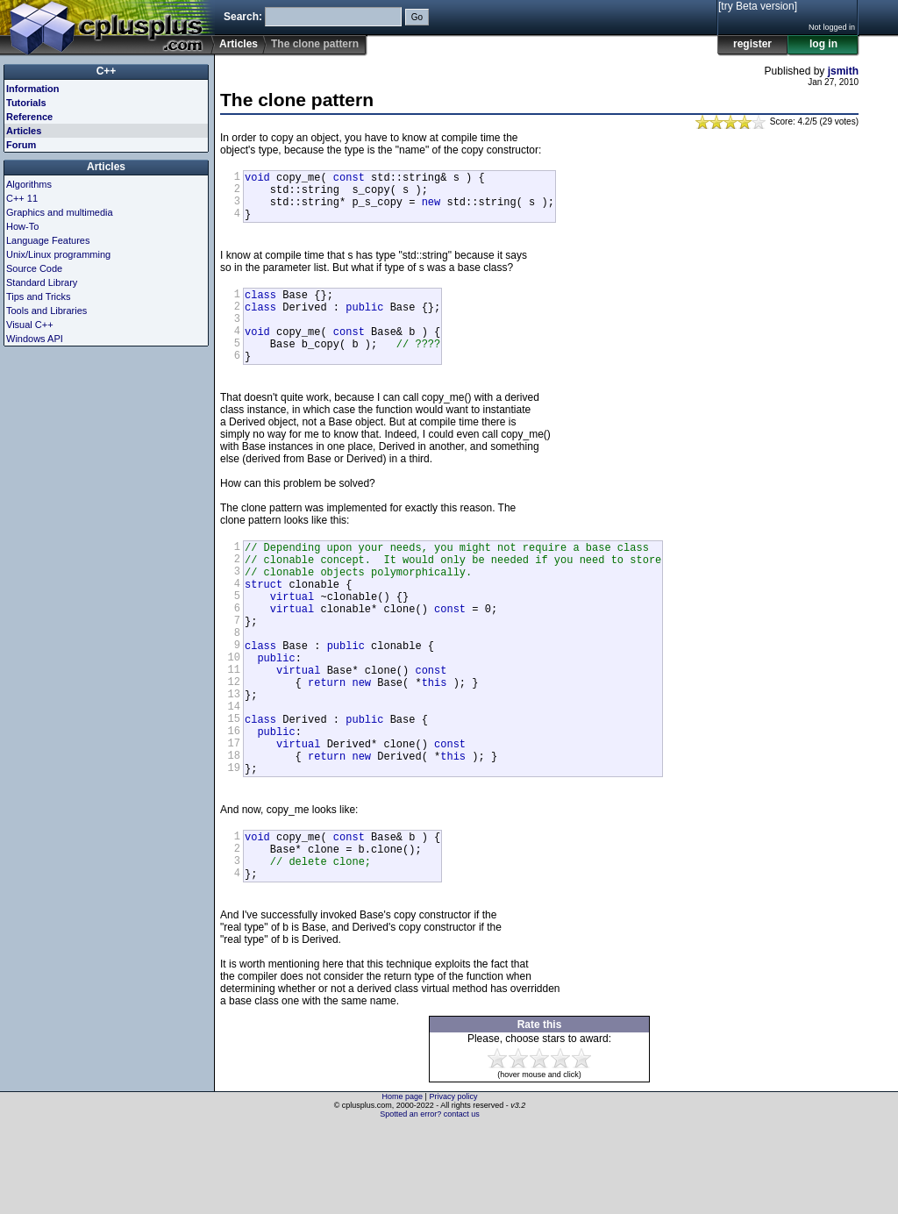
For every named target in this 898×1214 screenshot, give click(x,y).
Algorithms (29, 184)
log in (823, 44)
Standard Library (41, 282)
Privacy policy (453, 1183)
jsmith (843, 71)
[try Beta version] (757, 6)
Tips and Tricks (38, 296)
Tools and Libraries (46, 310)
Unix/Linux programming (58, 254)
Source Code (34, 268)
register (752, 44)
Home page (403, 1183)
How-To (22, 226)
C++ (106, 71)
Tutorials (26, 102)
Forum (21, 144)
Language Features (47, 240)
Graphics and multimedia (59, 212)
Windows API (34, 338)
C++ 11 (22, 198)
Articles (238, 44)
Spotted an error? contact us (430, 1200)
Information (33, 88)
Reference (29, 116)
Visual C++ (29, 324)
